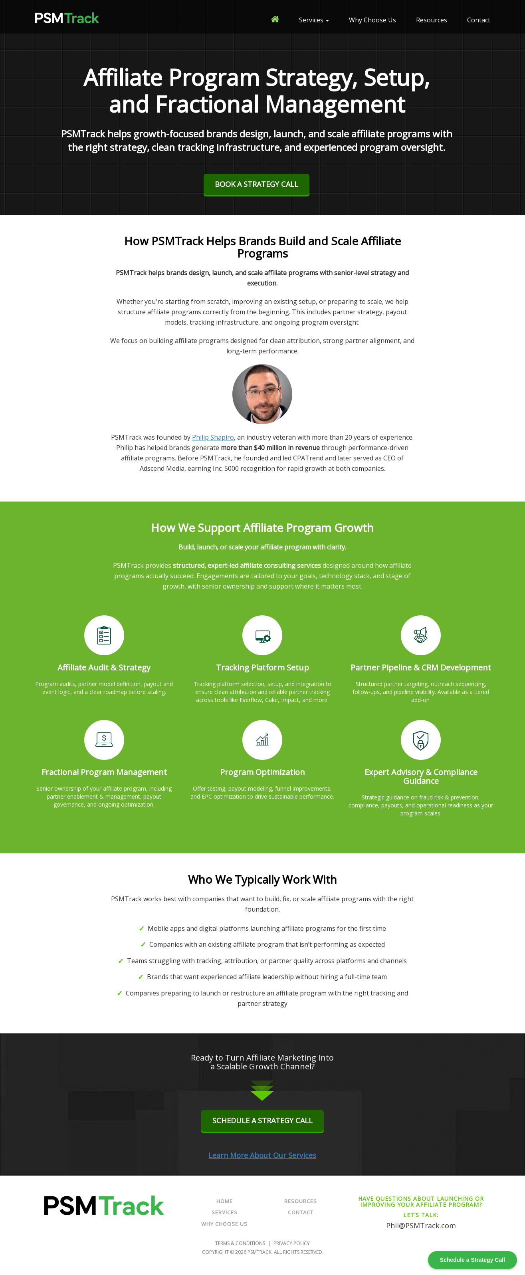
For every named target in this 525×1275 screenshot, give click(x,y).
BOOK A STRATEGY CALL (256, 184)
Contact (478, 20)
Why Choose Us (372, 20)
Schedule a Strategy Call (262, 1120)
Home (224, 1201)
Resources (431, 20)
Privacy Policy (291, 1242)
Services (314, 20)
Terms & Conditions (240, 1242)
